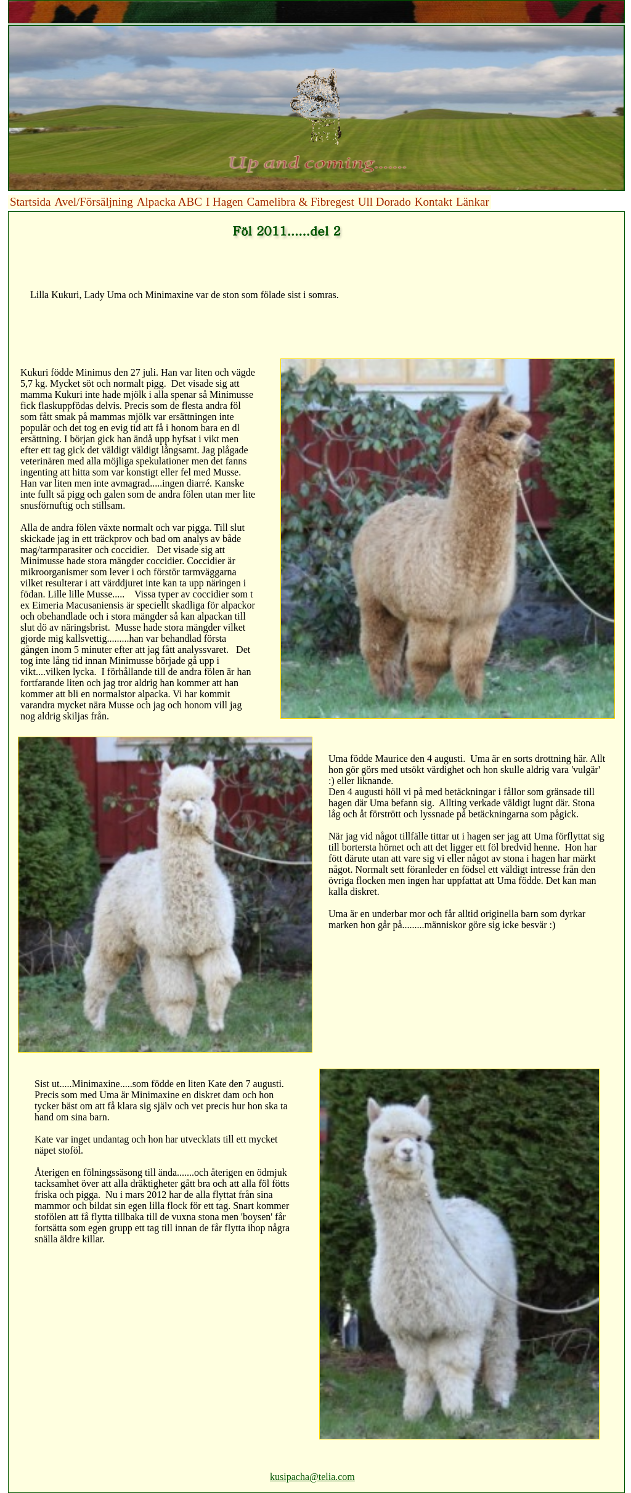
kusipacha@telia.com (312, 1476)
